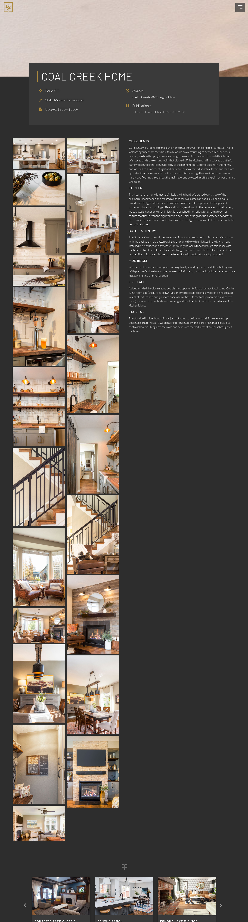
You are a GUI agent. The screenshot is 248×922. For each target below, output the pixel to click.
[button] (221, 905)
